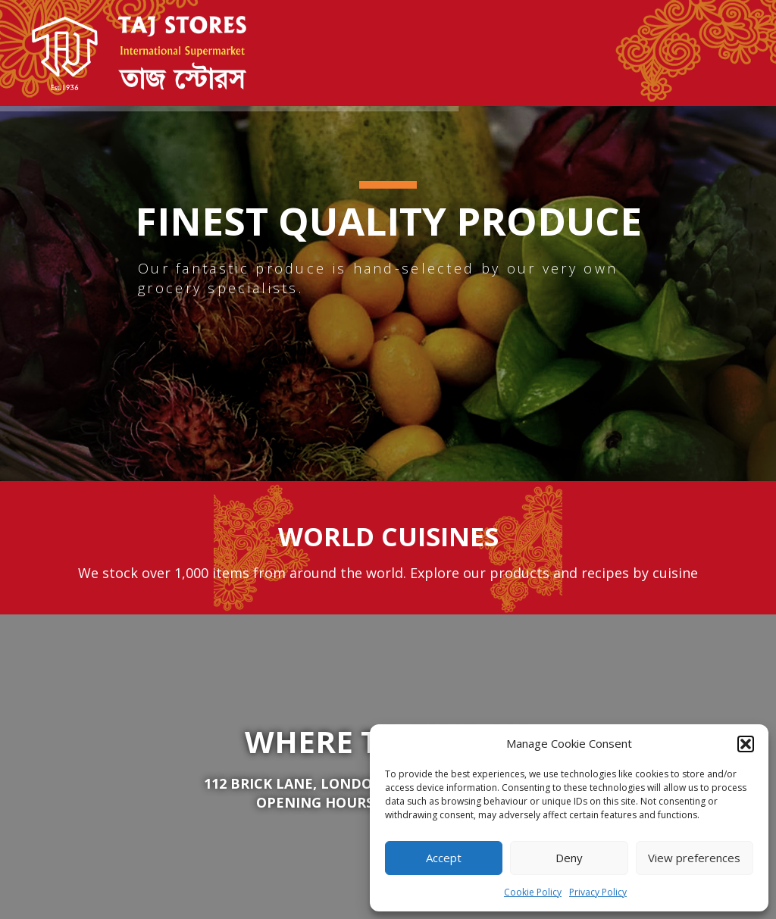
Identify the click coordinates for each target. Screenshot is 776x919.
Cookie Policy (533, 892)
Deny (569, 857)
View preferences (694, 857)
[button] (745, 744)
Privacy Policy (598, 892)
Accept (444, 857)
